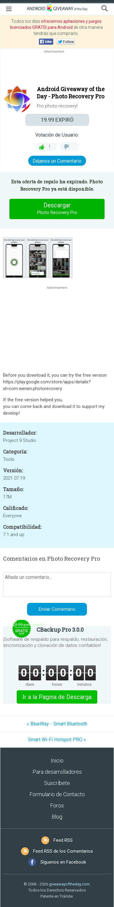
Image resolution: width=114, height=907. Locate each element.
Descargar (57, 209)
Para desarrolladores (57, 772)
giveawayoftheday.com (69, 884)
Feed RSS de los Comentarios (63, 851)
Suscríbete (57, 783)
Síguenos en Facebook (63, 862)
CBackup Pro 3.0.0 (60, 629)
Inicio (57, 760)
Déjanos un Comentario (57, 161)
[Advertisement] (57, 69)
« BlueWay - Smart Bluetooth (57, 724)
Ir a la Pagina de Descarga (57, 697)
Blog (57, 817)
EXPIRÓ (57, 120)
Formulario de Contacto (57, 794)
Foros (57, 805)
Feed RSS (63, 840)
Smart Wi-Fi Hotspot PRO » (57, 739)
